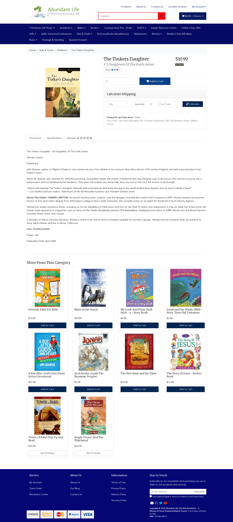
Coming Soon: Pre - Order (118, 27)
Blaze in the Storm (86, 309)
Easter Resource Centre (163, 27)
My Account (35, 482)
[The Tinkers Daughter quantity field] (119, 81)
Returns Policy (118, 494)
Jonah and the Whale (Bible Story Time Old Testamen (184, 311)
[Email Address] (171, 492)
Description (35, 138)
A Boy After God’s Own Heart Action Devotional (46, 375)
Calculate (192, 104)
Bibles (81, 27)
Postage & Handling (53, 39)
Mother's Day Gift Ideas (179, 33)
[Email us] (152, 503)
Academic (65, 27)
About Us (141, 6)
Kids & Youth (83, 33)
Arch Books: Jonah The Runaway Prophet (89, 375)
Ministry (156, 33)
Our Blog (75, 488)
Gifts (31, 33)
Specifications (54, 138)
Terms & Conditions (180, 496)
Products (126, 6)
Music (32, 39)
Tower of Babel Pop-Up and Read (45, 439)
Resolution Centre (38, 494)
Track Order (35, 488)
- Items (192, 16)
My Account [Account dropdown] (198, 6)
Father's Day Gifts (191, 27)
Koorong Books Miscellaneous (113, 33)
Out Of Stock (47, 453)
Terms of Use (118, 482)
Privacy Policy (118, 488)
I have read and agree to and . (177, 496)
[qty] (117, 104)
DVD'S (140, 27)
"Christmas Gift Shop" (41, 27)
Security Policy (119, 500)
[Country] (142, 104)
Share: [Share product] (112, 70)
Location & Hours (177, 6)
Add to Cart (155, 81)
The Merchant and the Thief (138, 373)
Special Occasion (78, 39)
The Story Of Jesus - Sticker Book (184, 375)
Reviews (79, 138)
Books (94, 27)
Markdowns (140, 33)
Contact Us (157, 6)
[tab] (35, 138)
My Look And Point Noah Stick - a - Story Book (136, 311)
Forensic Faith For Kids (43, 309)
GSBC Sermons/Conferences (56, 33)
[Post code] (167, 104)
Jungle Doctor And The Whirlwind (88, 439)
